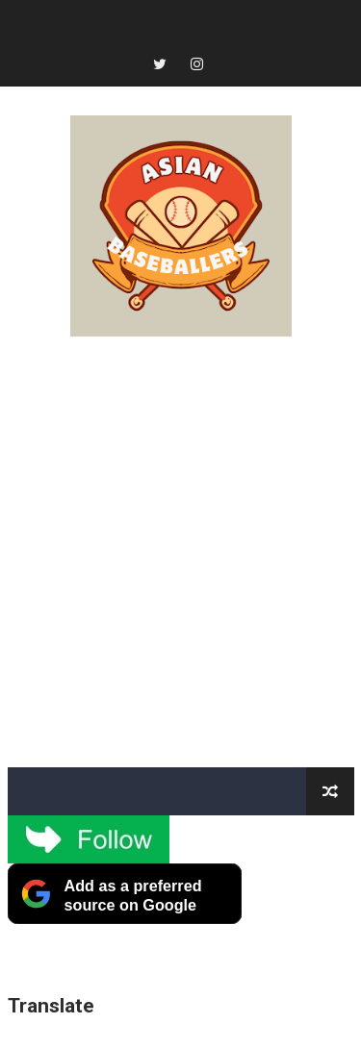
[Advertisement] (180, 552)
